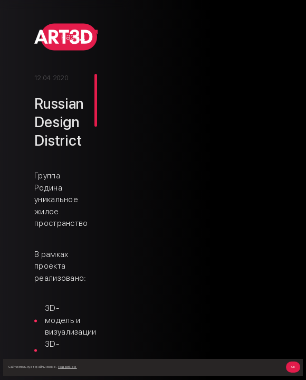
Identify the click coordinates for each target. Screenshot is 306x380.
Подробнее (67, 367)
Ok (293, 367)
